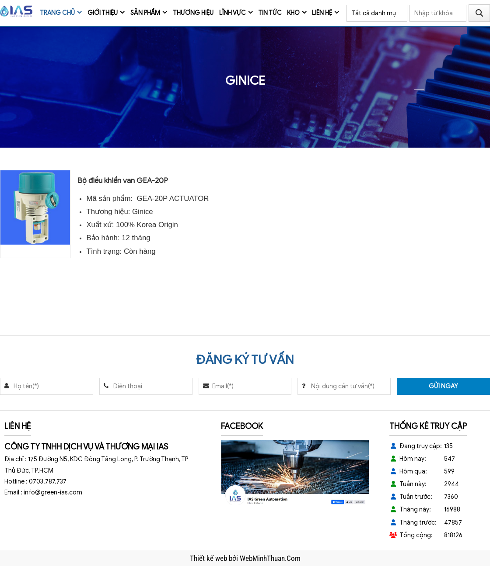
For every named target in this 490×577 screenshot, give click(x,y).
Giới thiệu (103, 13)
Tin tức (270, 13)
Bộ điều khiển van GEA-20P (122, 180)
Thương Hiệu (193, 13)
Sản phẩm (145, 13)
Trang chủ (57, 13)
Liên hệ (322, 13)
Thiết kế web (209, 558)
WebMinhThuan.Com (270, 558)
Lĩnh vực (232, 13)
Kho (293, 13)
